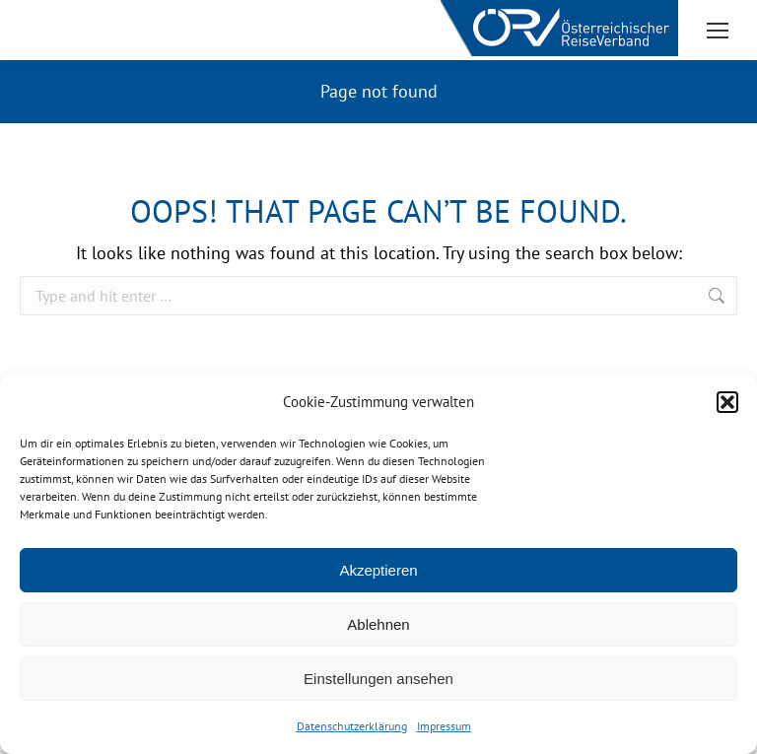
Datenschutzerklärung (352, 726)
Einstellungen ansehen (378, 678)
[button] (727, 402)
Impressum (444, 726)
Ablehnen (378, 624)
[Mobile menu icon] (717, 30)
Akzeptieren (378, 570)
